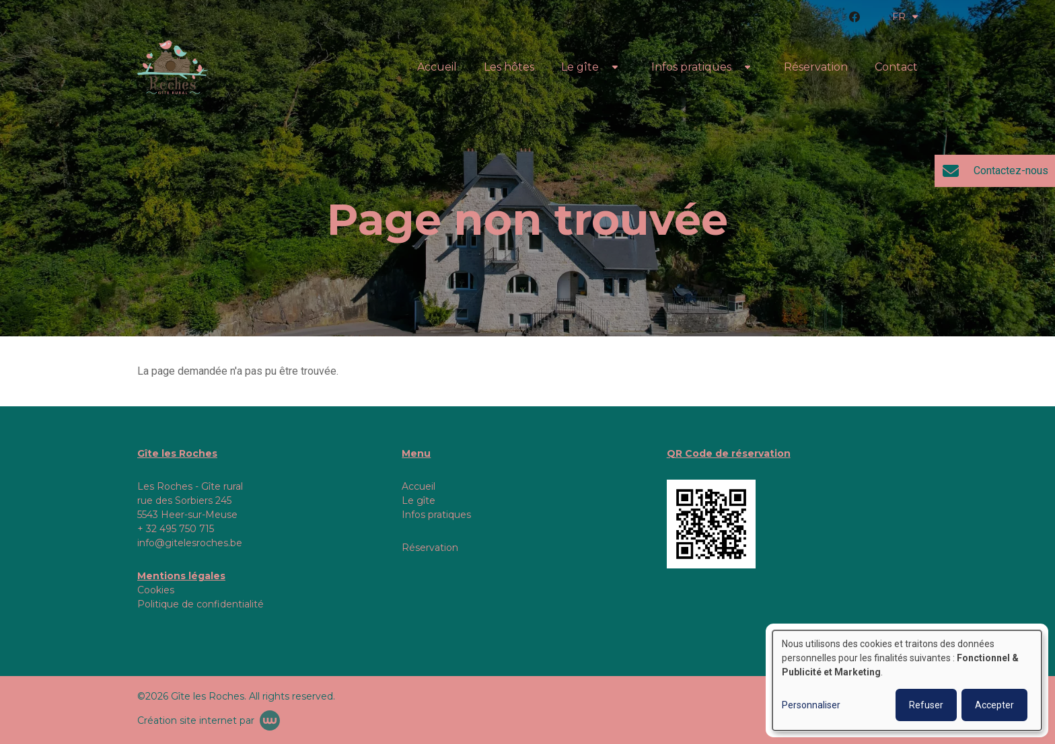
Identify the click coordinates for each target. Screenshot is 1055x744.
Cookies (155, 590)
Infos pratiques (691, 67)
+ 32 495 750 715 (175, 529)
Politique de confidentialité (200, 604)
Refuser (926, 705)
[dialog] (907, 680)
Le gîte (580, 67)
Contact (896, 67)
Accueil (437, 67)
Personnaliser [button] (811, 705)
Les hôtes (509, 67)
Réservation (816, 67)
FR (905, 17)
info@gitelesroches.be (189, 543)
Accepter (994, 705)
